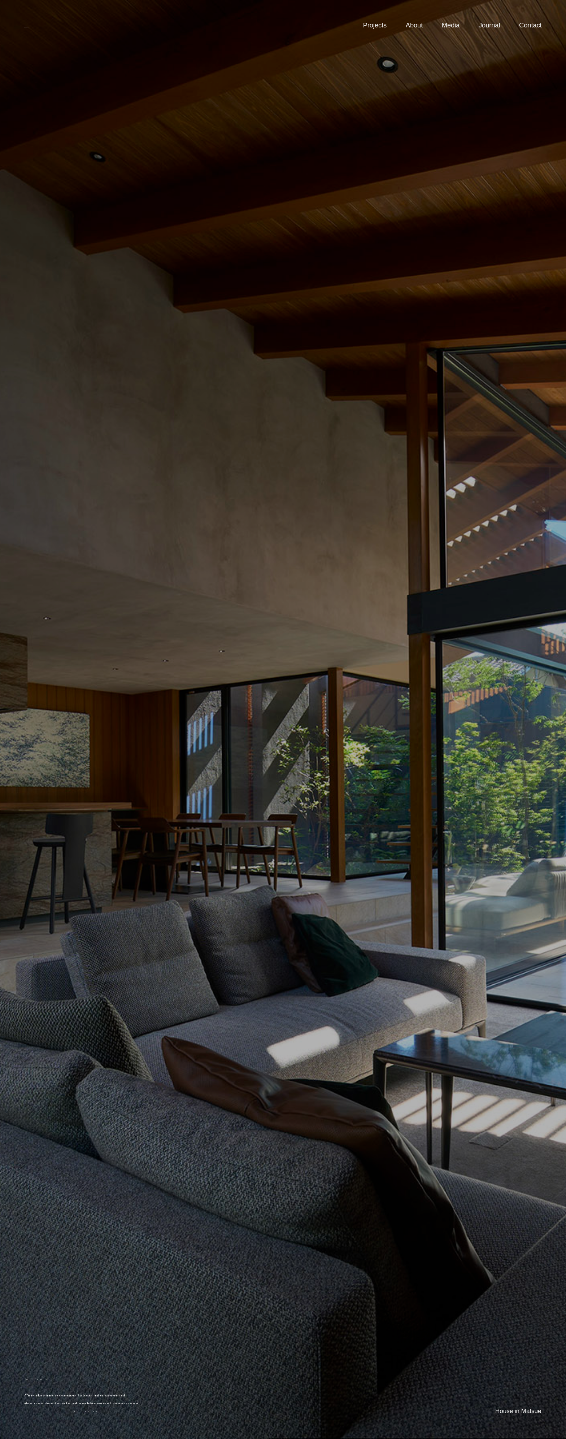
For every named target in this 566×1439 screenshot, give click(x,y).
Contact (530, 25)
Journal (489, 25)
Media (451, 25)
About (414, 25)
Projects (375, 25)
